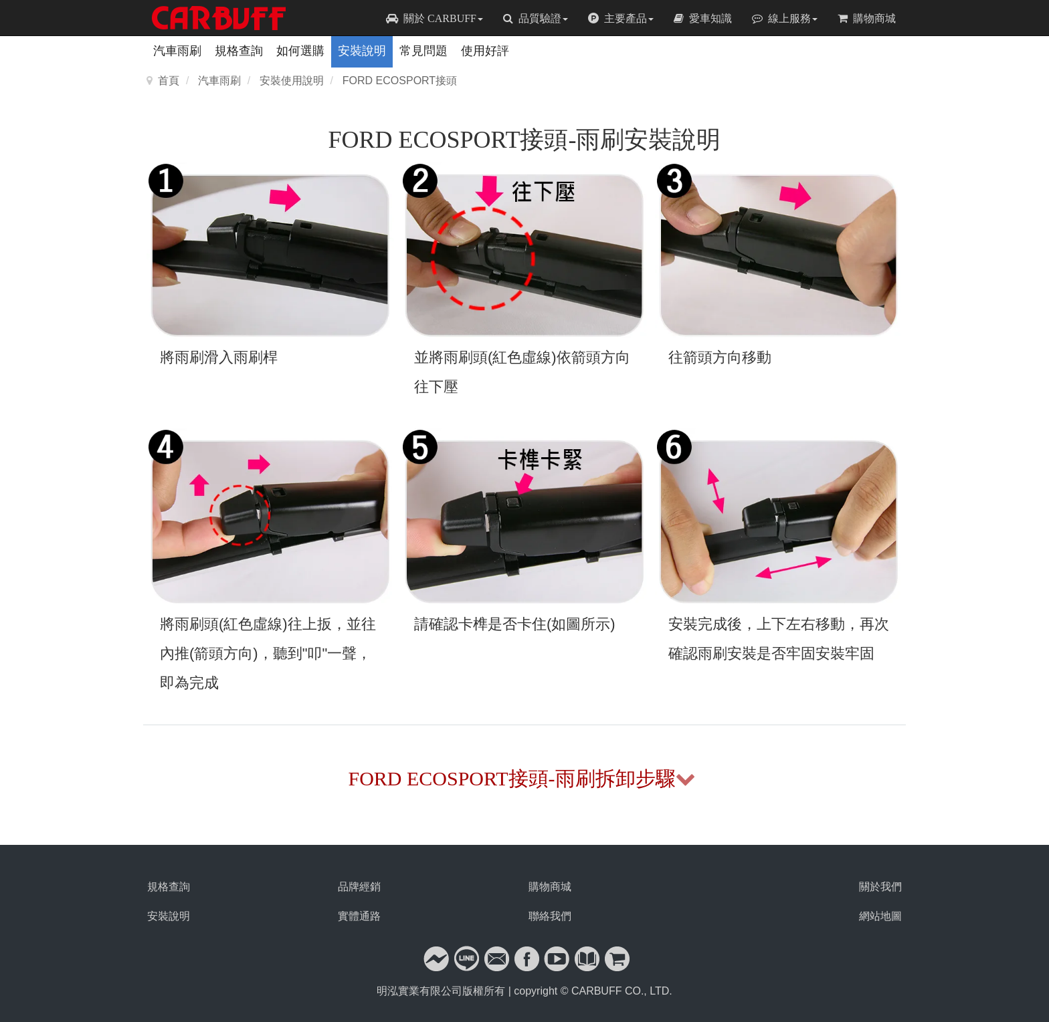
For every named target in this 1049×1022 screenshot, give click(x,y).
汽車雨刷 (177, 50)
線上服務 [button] (785, 18)
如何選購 (300, 50)
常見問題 (423, 50)
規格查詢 (239, 50)
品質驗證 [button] (535, 18)
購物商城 (867, 18)
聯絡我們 (550, 916)
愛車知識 (703, 18)
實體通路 (359, 916)
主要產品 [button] (621, 18)
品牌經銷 (359, 886)
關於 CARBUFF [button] (434, 18)
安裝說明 (362, 50)
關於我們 (880, 886)
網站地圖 (880, 916)
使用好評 (485, 50)
